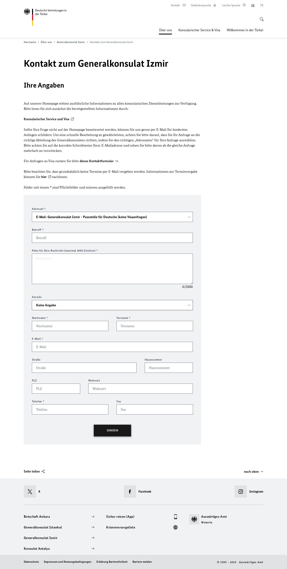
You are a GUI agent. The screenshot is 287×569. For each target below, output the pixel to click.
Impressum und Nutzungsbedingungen (67, 561)
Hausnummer (153, 359)
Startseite (31, 42)
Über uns (165, 30)
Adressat (39, 208)
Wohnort (94, 380)
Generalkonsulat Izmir (72, 42)
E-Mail (37, 338)
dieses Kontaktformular (97, 161)
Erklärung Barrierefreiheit (111, 561)
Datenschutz (31, 561)
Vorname (123, 317)
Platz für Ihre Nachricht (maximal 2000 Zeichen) (65, 250)
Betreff (38, 229)
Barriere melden (142, 561)
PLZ (34, 380)
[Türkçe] (261, 5)
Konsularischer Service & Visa (199, 30)
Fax (119, 401)
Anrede (37, 296)
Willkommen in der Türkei (245, 30)
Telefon (38, 401)
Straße (36, 359)
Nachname (40, 317)
